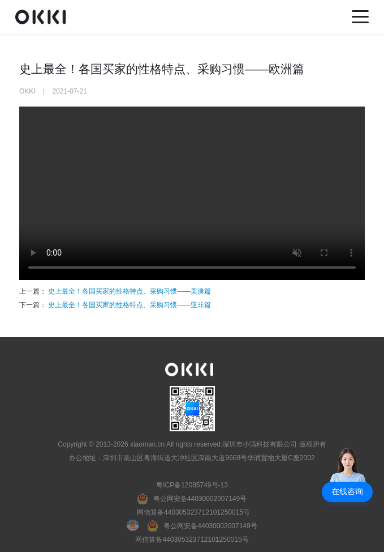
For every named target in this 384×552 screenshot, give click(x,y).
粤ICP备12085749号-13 (192, 485)
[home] (43, 16)
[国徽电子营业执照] (137, 526)
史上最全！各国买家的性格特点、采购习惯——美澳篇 (129, 291)
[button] (347, 492)
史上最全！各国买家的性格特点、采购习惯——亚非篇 (128, 305)
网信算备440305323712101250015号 (193, 512)
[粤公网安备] (192, 499)
